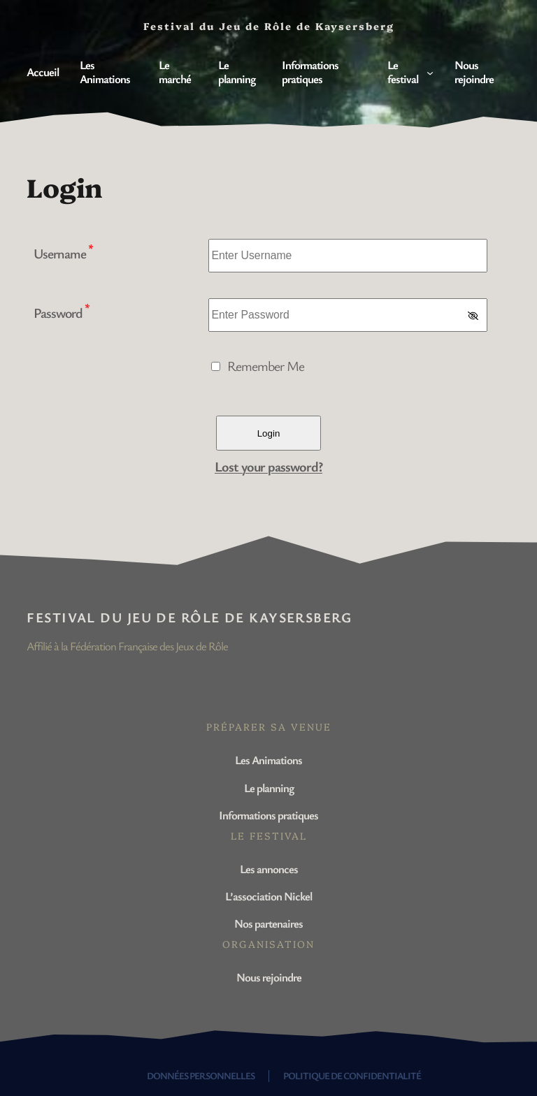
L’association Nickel (268, 896)
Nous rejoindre (268, 977)
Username (63, 253)
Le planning (269, 788)
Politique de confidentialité (352, 1075)
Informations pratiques (268, 815)
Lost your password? (268, 466)
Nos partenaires (268, 923)
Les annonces (269, 869)
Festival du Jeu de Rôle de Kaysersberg (189, 617)
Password (62, 312)
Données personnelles (201, 1075)
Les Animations (268, 760)
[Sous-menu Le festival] (430, 71)
